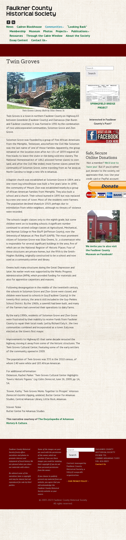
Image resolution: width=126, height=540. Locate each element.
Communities (53, 27)
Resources (16, 36)
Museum (34, 31)
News (9, 27)
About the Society (78, 36)
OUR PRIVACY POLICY (77, 481)
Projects (61, 31)
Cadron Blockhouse (29, 27)
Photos (47, 31)
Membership (18, 31)
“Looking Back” (77, 27)
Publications (79, 31)
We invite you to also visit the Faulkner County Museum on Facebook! (101, 250)
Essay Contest (19, 40)
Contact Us (38, 40)
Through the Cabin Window (44, 36)
